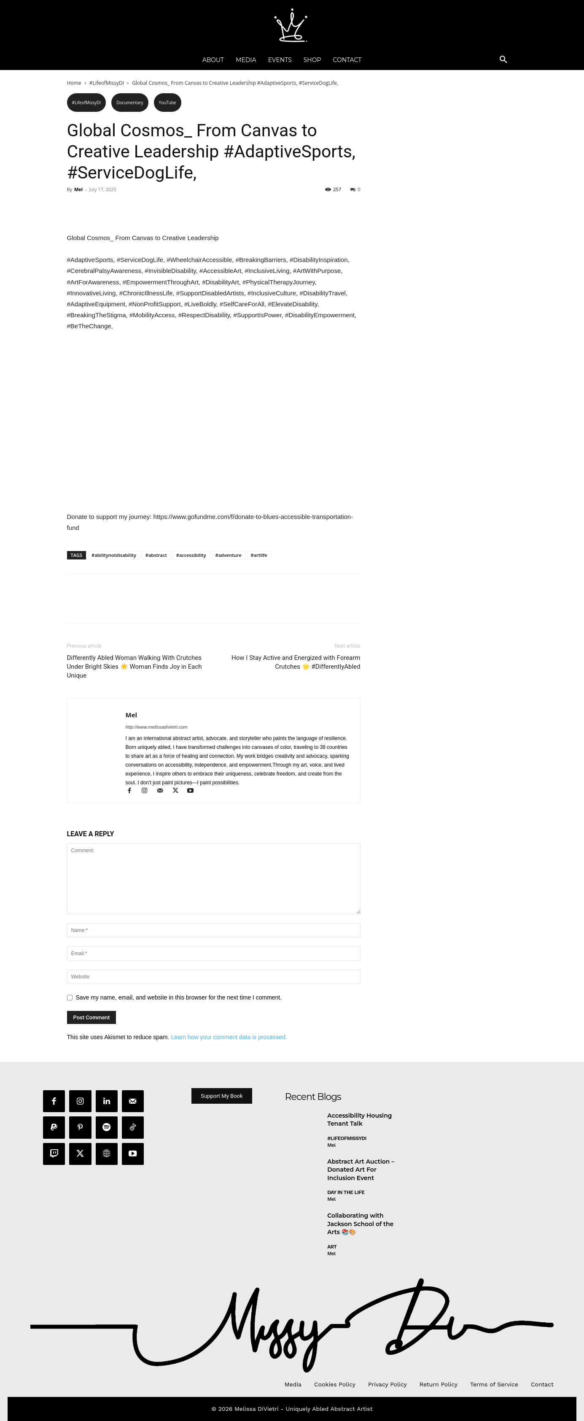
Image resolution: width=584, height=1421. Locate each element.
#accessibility (191, 555)
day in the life (345, 1194)
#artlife (259, 555)
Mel (78, 189)
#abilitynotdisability (114, 555)
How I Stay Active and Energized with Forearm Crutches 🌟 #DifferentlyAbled (295, 662)
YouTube (167, 102)
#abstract (156, 555)
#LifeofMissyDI (106, 82)
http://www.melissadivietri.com (157, 726)
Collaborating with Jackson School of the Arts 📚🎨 (360, 1225)
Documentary (129, 102)
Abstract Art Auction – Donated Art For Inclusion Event (360, 1171)
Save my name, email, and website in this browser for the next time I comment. (179, 997)
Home (74, 82)
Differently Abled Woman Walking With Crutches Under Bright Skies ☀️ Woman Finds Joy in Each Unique (134, 666)
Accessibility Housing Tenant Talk (359, 1121)
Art (331, 1248)
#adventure (228, 555)
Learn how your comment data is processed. (229, 1037)
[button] (503, 60)
